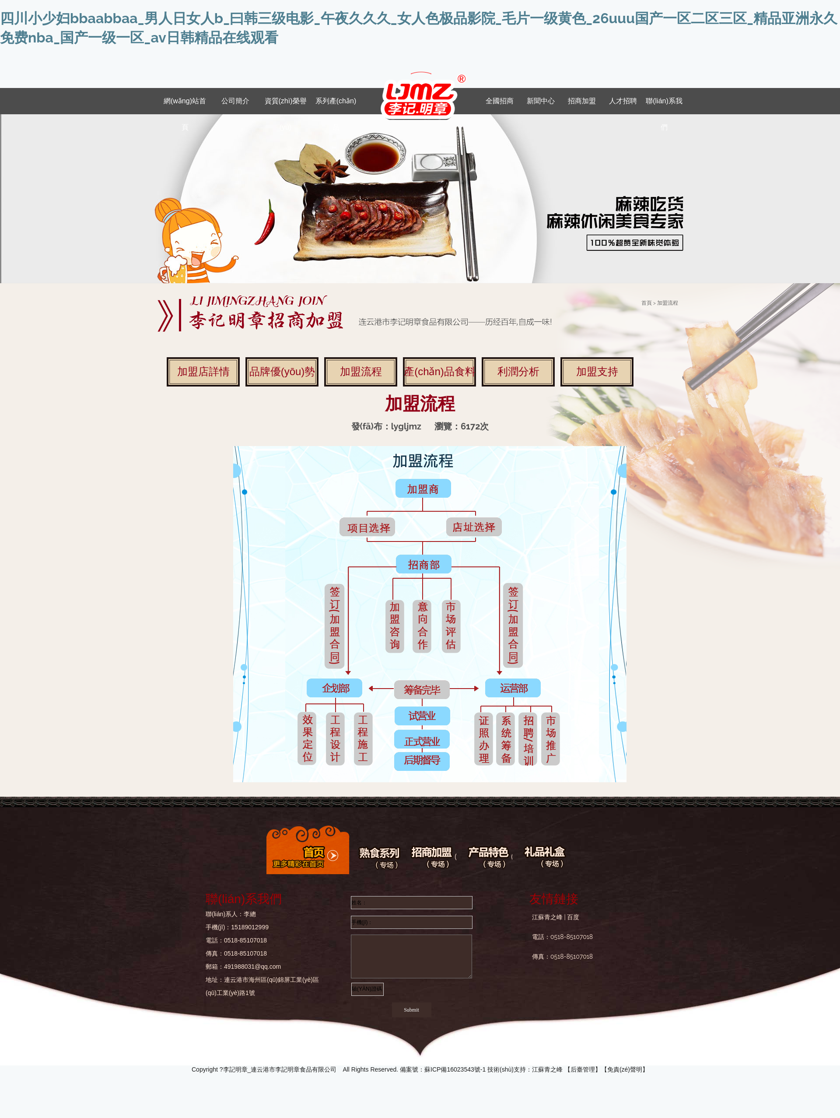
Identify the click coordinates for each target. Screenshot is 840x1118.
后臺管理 (582, 1069)
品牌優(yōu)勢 (282, 371)
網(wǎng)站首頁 (185, 105)
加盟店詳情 (203, 371)
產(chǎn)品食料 (440, 371)
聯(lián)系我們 (664, 105)
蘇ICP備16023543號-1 (455, 1069)
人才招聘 (623, 101)
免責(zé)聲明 (624, 1069)
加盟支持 (597, 371)
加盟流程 (361, 371)
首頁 (646, 303)
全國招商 (500, 101)
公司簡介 (235, 101)
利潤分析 (518, 371)
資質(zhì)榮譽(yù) (286, 105)
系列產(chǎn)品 (335, 105)
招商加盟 (582, 101)
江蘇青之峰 (547, 1069)
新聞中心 (541, 101)
